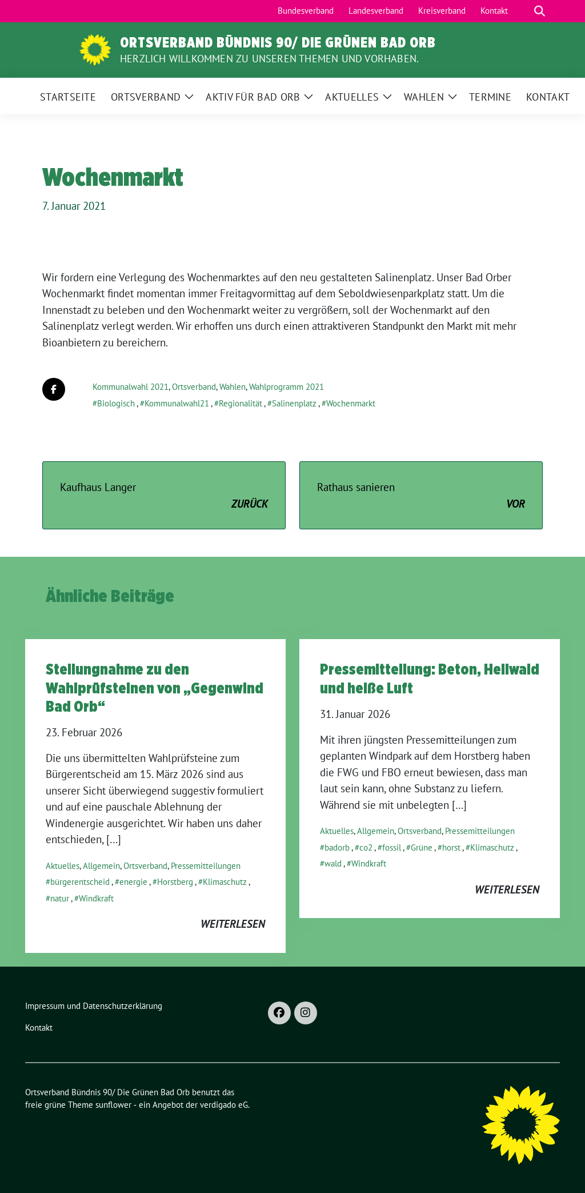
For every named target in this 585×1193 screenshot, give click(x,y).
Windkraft (96, 898)
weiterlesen (233, 924)
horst (451, 847)
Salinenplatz (294, 403)
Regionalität (240, 403)
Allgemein (101, 865)
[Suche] (523, 11)
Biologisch (116, 403)
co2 (365, 847)
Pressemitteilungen (206, 865)
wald (333, 863)
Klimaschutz (225, 881)
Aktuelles (62, 865)
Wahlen (232, 386)
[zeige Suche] (539, 11)
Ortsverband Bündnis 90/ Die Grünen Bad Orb (278, 42)
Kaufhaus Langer (164, 496)
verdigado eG (224, 1104)
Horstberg (175, 881)
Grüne (421, 847)
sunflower (113, 1104)
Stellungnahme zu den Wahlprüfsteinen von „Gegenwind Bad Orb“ (154, 687)
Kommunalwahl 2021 (131, 386)
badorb (337, 847)
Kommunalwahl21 (177, 403)
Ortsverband (194, 386)
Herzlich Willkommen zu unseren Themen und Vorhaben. (269, 58)
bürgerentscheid (80, 881)
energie (133, 881)
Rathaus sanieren (421, 496)
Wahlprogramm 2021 (286, 386)
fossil (391, 847)
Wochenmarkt (350, 403)
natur (59, 898)
